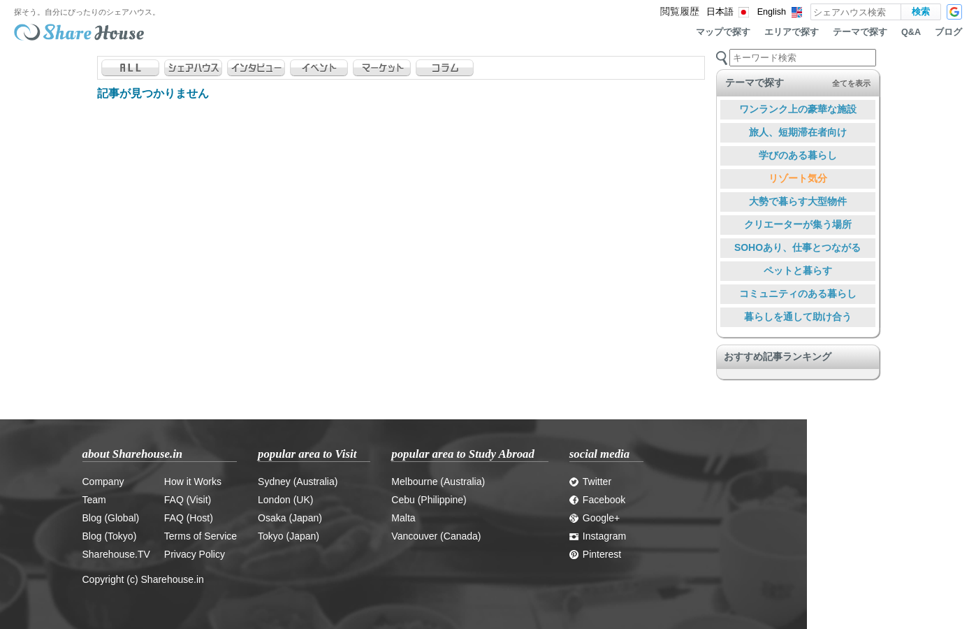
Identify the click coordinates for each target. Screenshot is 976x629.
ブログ (948, 32)
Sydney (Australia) (297, 481)
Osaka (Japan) (290, 517)
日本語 (720, 12)
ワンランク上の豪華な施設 (798, 109)
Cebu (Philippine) (428, 499)
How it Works (192, 481)
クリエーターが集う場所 (798, 224)
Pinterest (595, 554)
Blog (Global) (111, 517)
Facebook (597, 499)
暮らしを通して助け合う (798, 316)
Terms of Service (200, 536)
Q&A (911, 32)
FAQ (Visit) (187, 499)
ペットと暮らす (798, 270)
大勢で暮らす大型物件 (798, 201)
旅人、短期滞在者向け (798, 132)
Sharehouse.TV (116, 554)
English (771, 12)
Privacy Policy (194, 554)
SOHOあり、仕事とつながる (797, 247)
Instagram (597, 536)
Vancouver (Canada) (436, 536)
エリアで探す (791, 32)
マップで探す (723, 32)
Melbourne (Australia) (438, 481)
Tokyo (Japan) (288, 536)
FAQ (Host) (188, 517)
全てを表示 (851, 83)
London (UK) (285, 499)
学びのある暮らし (798, 155)
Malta (403, 517)
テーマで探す (860, 32)
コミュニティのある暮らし (798, 293)
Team (94, 499)
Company (103, 481)
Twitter (590, 481)
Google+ (594, 517)
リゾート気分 (798, 178)
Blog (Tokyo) (109, 536)
